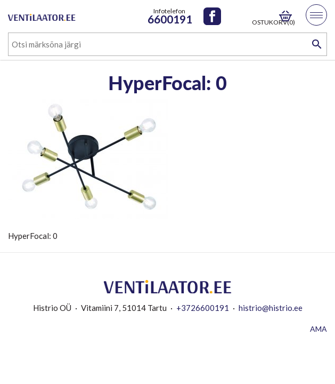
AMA (318, 328)
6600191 (170, 19)
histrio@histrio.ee (271, 308)
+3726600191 (202, 308)
